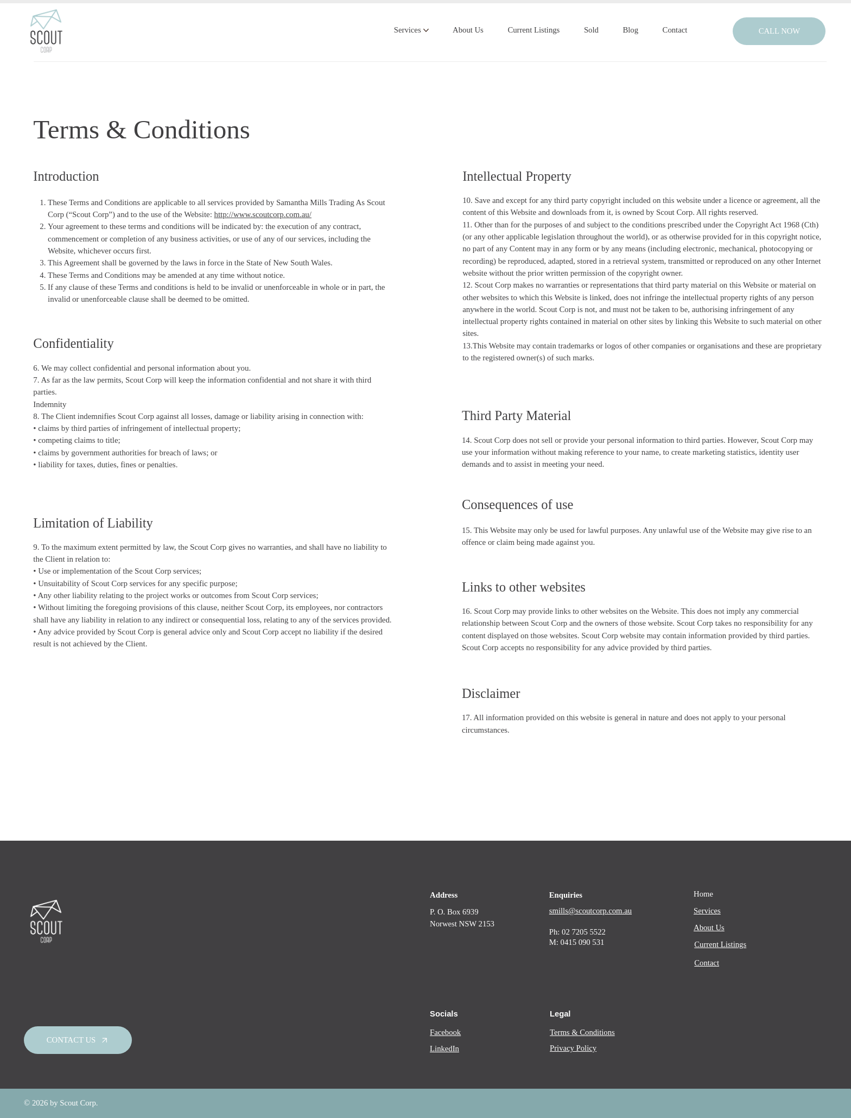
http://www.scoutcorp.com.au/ (262, 214)
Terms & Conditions (582, 1032)
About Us (709, 927)
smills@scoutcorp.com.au (590, 910)
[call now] (779, 31)
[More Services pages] (426, 30)
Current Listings (720, 944)
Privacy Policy (573, 1048)
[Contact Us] (78, 1040)
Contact (706, 962)
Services (707, 910)
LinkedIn (444, 1048)
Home (703, 894)
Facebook (445, 1032)
